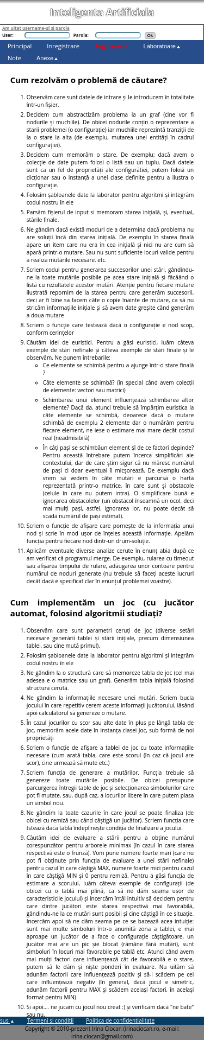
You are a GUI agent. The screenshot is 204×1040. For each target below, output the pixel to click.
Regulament (111, 46)
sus (7, 1020)
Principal (20, 46)
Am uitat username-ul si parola (36, 28)
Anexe (47, 58)
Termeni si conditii (50, 1020)
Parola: (81, 35)
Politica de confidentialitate (120, 1020)
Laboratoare (162, 46)
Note (14, 58)
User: (8, 35)
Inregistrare (63, 46)
